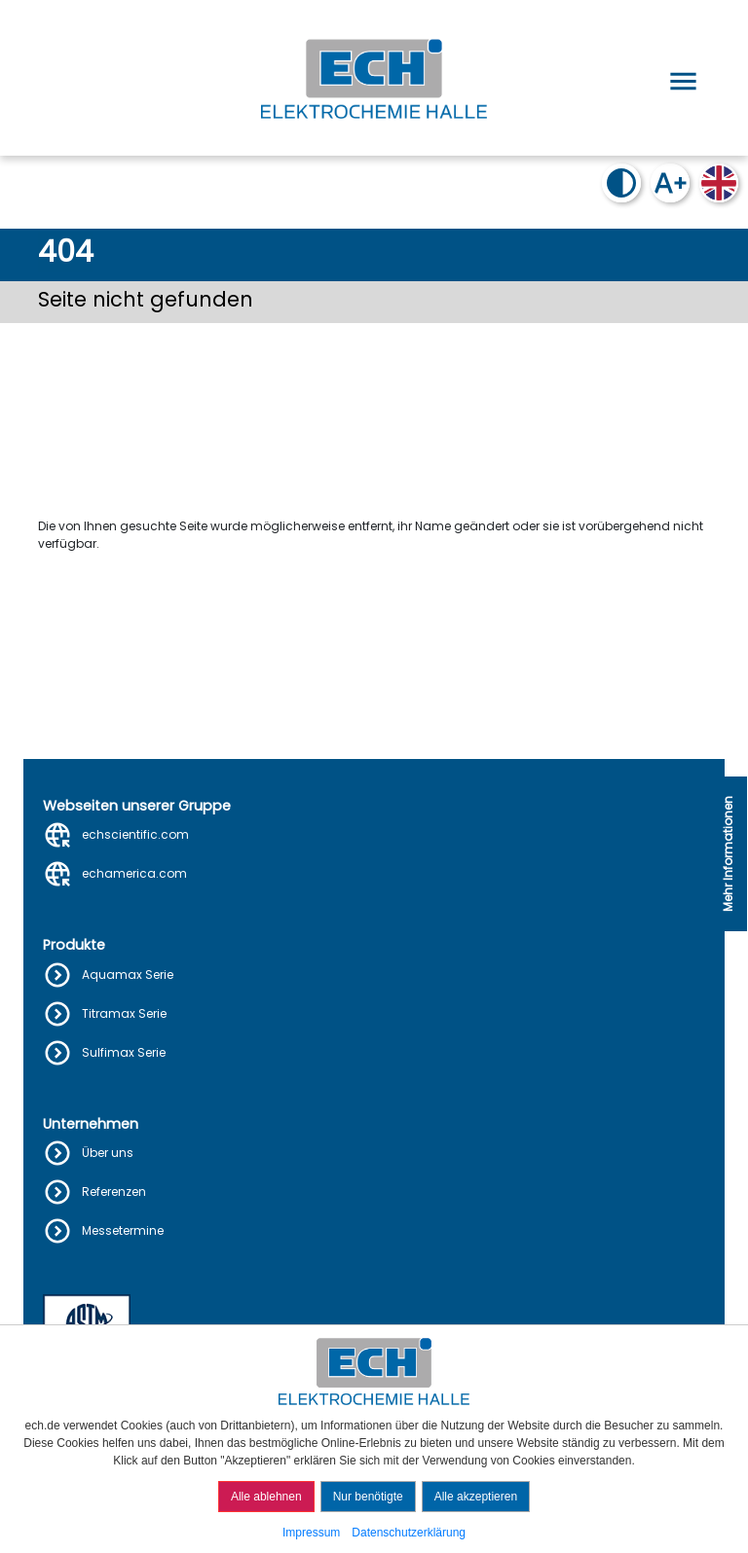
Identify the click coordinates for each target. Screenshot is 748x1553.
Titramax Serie (124, 1013)
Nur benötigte (368, 1496)
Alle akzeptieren (475, 1496)
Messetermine (123, 1230)
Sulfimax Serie (124, 1052)
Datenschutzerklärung (409, 1532)
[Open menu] (679, 77)
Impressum (311, 1532)
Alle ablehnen (266, 1496)
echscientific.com (135, 834)
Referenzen (114, 1191)
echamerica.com (134, 873)
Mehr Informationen (728, 854)
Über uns (107, 1152)
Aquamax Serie (127, 974)
